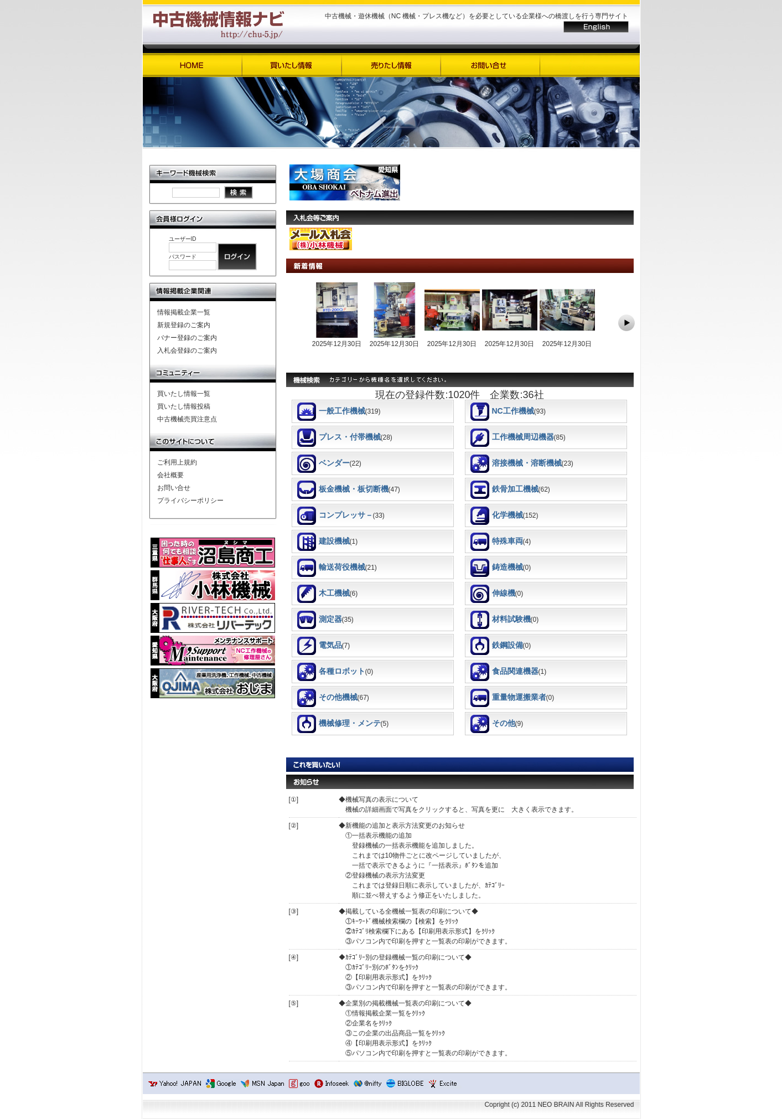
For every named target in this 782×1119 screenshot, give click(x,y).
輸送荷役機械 (331, 567)
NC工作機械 (502, 410)
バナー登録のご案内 (187, 338)
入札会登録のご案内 (187, 350)
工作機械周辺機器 (512, 436)
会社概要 (170, 475)
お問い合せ (173, 488)
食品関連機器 (504, 671)
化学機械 (496, 514)
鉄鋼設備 (496, 645)
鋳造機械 (496, 567)
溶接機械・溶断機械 (516, 462)
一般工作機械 (331, 410)
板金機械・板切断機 (343, 488)
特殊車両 (496, 541)
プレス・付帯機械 (339, 436)
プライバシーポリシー (190, 500)
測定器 (319, 619)
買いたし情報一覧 (183, 394)
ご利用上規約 (177, 462)
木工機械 (323, 593)
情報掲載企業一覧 (183, 312)
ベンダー (323, 462)
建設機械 (323, 541)
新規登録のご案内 (183, 325)
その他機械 (327, 697)
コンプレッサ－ (335, 514)
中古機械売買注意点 (187, 419)
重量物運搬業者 (508, 697)
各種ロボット (331, 671)
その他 (492, 723)
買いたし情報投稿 (183, 406)
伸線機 (492, 593)
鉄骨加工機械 (504, 488)
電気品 (319, 645)
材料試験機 (500, 619)
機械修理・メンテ (339, 723)
